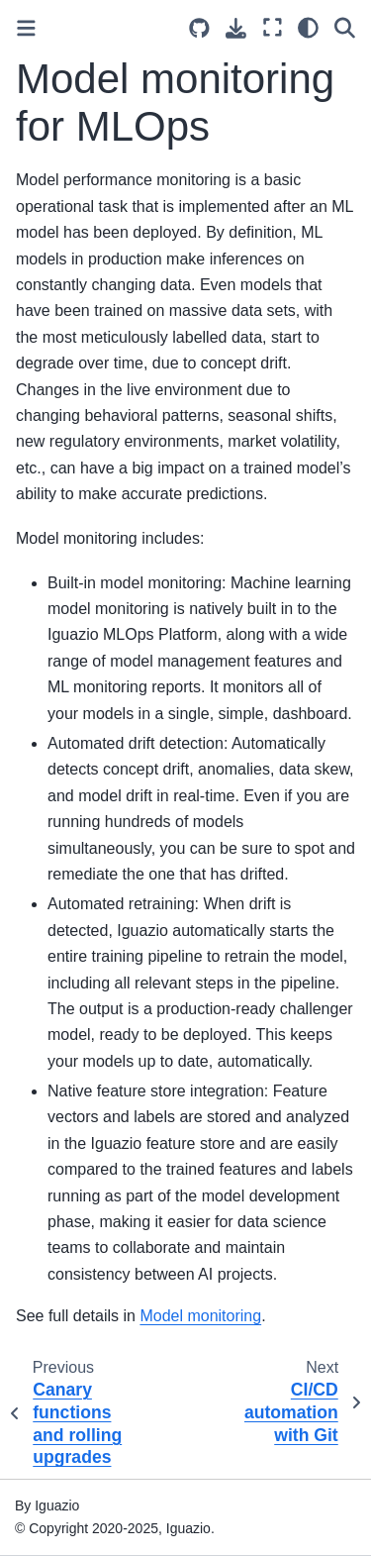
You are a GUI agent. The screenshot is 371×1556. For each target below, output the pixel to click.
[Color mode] (308, 28)
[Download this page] (236, 28)
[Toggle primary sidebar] (26, 28)
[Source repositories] (199, 28)
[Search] (344, 28)
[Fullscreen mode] (272, 28)
